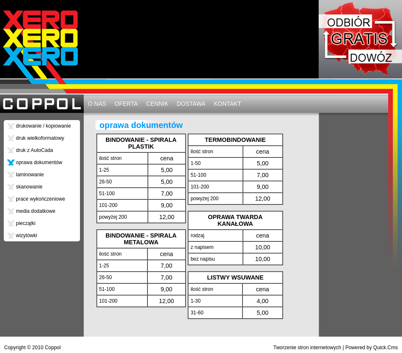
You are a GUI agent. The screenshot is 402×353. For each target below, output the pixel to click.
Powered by (371, 347)
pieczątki (26, 223)
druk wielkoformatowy (40, 138)
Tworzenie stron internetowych (307, 347)
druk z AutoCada (34, 150)
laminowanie (30, 175)
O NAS (97, 103)
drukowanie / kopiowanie (43, 126)
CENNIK (157, 103)
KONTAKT (227, 103)
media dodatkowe (35, 211)
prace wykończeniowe (40, 199)
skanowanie (29, 187)
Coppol (53, 347)
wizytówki (26, 235)
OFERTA (126, 103)
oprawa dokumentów (39, 162)
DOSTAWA (191, 103)
